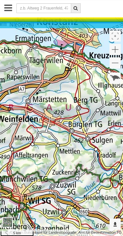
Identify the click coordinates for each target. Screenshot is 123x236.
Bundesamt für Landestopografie (50, 232)
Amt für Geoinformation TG (100, 232)
